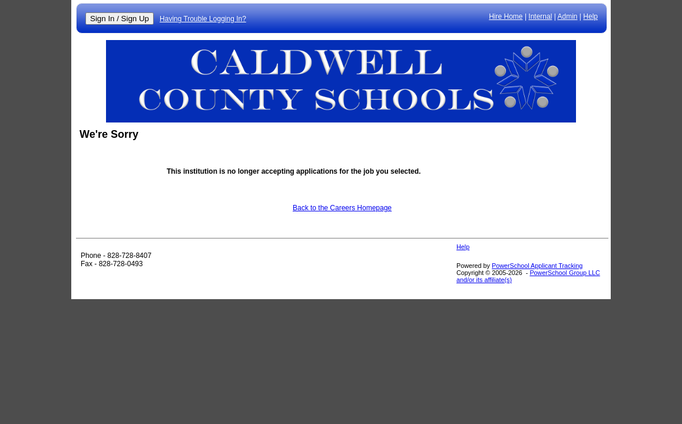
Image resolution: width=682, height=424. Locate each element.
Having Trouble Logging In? (203, 19)
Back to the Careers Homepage (342, 208)
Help (590, 16)
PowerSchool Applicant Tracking (537, 265)
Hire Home (505, 16)
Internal (540, 16)
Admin (568, 16)
